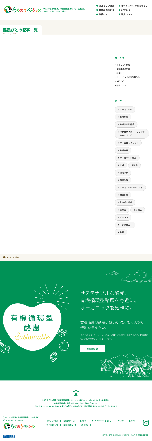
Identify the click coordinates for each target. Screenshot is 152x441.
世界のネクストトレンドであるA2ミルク (132, 133)
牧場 (122, 165)
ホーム (9, 257)
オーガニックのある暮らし (134, 5)
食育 (122, 232)
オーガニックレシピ (129, 142)
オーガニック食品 (128, 157)
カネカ (123, 209)
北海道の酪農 (126, 202)
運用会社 (84, 425)
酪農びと (103, 14)
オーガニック (126, 109)
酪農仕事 (124, 194)
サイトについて (52, 425)
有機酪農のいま (106, 10)
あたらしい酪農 (106, 5)
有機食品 (124, 150)
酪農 (135, 165)
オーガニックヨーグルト (131, 187)
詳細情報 (91, 348)
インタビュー (126, 224)
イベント (124, 217)
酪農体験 (124, 180)
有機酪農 (124, 116)
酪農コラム (126, 14)
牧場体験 (124, 172)
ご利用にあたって (69, 425)
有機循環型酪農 (127, 124)
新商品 (139, 209)
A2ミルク (125, 10)
